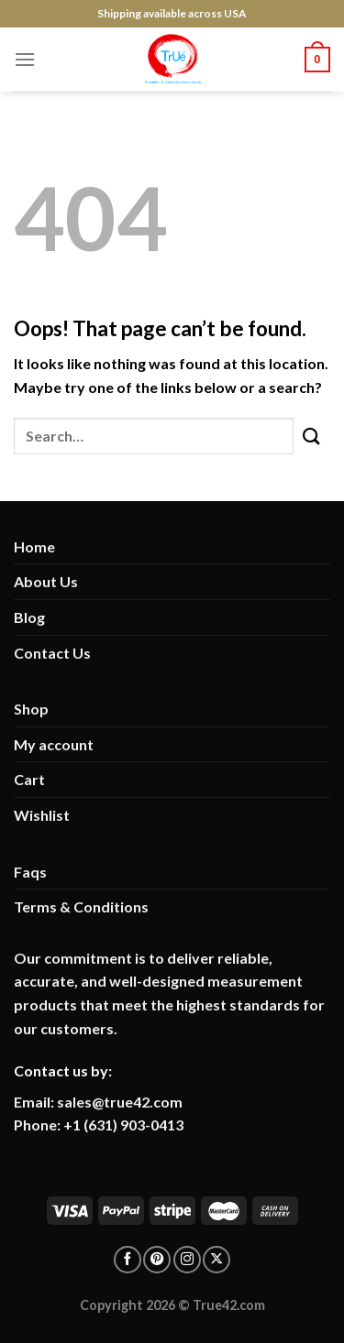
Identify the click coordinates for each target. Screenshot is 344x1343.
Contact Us (52, 652)
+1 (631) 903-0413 (123, 1124)
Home (34, 546)
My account (54, 744)
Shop (31, 708)
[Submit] (312, 435)
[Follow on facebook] (127, 1259)
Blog (29, 617)
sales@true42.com (120, 1101)
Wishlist (42, 815)
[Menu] (25, 59)
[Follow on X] (216, 1259)
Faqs (30, 871)
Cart (29, 779)
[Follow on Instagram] (187, 1259)
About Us (46, 581)
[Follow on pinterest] (157, 1259)
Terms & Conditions (81, 906)
